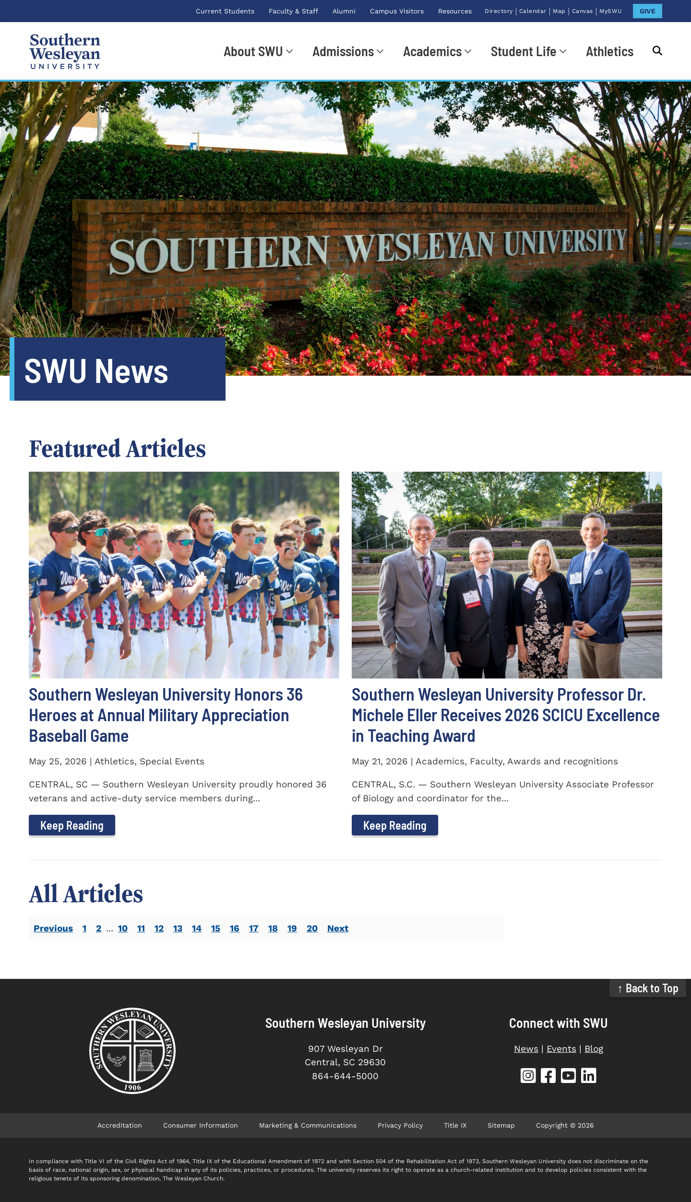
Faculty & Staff (293, 11)
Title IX (455, 1125)
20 (312, 928)
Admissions (343, 51)
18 (273, 928)
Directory (499, 11)
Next (337, 928)
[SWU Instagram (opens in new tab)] (528, 1077)
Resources (455, 11)
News (526, 1048)
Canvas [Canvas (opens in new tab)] (582, 11)
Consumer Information (200, 1125)
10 (123, 928)
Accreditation (119, 1125)
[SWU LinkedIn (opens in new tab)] (589, 1077)
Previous (53, 928)
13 (177, 928)
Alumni (344, 11)
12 (159, 928)
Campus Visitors (397, 11)
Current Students (225, 11)
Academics (432, 51)
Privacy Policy (400, 1125)
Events (561, 1048)
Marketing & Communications (308, 1125)
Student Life (524, 51)
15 (215, 928)
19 (292, 928)
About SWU (253, 51)
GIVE (647, 11)
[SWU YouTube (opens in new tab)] (569, 1077)
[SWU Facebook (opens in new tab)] (548, 1077)
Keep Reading (72, 825)
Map (559, 11)
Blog (593, 1048)
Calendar (533, 11)
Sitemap (501, 1125)
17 (254, 928)
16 (234, 928)
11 (141, 928)
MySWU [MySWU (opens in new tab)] (610, 11)
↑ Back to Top (648, 988)
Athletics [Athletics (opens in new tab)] (609, 51)
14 (197, 928)
